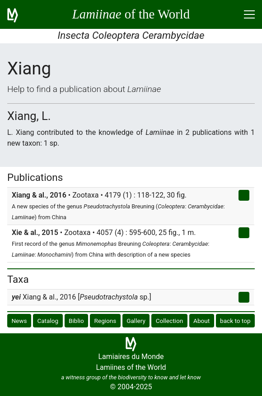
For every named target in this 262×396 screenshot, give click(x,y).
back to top (235, 320)
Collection (169, 320)
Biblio (76, 320)
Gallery (135, 320)
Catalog (47, 320)
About (201, 320)
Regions (105, 320)
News (19, 320)
